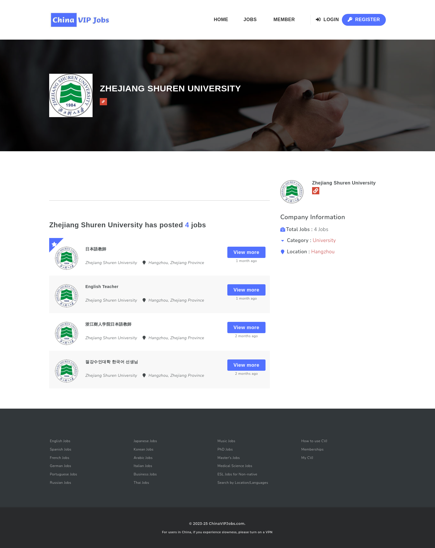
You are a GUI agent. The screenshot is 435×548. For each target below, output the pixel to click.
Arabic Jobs (143, 457)
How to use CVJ (314, 441)
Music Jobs (226, 441)
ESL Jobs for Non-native (237, 474)
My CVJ (307, 457)
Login (327, 19)
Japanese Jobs (145, 441)
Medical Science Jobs (235, 466)
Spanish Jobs (60, 449)
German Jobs (60, 466)
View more (246, 252)
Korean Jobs (144, 449)
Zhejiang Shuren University (344, 182)
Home (221, 19)
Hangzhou (323, 251)
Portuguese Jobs (63, 474)
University (324, 240)
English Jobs (60, 441)
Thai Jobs (141, 482)
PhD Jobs (225, 449)
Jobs (250, 19)
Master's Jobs (229, 457)
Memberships (312, 449)
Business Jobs (145, 474)
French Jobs (59, 457)
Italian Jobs (143, 466)
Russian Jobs (60, 482)
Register (364, 19)
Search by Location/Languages (243, 482)
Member (284, 19)
